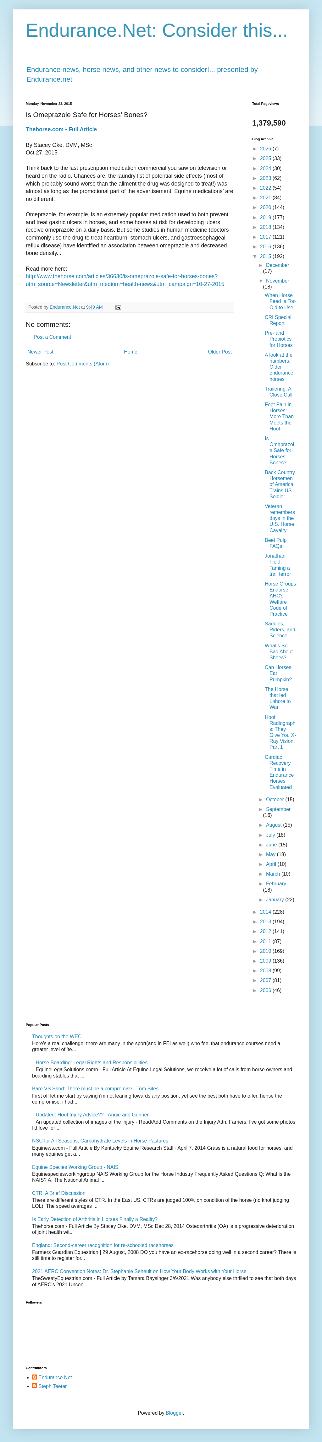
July (271, 835)
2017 (266, 237)
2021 (266, 197)
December (277, 265)
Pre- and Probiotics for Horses (279, 339)
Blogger (174, 1413)
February (276, 883)
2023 (266, 178)
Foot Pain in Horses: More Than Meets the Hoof (279, 416)
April (271, 864)
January (275, 899)
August (274, 825)
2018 (266, 227)
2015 (266, 256)
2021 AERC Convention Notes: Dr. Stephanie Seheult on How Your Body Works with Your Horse (139, 1271)
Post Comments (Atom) (83, 363)
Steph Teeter (52, 1386)
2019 (266, 217)
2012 (266, 931)
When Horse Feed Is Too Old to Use (280, 301)
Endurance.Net (55, 1377)
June (272, 844)
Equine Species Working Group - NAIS (75, 1167)
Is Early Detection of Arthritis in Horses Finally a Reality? (95, 1219)
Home (130, 351)
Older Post (220, 351)
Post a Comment (52, 337)
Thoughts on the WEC (56, 1036)
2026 (266, 148)
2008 (266, 970)
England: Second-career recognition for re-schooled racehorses (103, 1245)
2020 (266, 207)
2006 (266, 990)
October (275, 799)
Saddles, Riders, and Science (280, 629)
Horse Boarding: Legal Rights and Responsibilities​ (91, 1062)
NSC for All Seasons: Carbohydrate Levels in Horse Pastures (100, 1140)
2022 (266, 188)
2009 (266, 961)
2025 (266, 158)
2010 (266, 951)
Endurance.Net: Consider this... (157, 30)
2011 (266, 941)
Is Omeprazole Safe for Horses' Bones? (279, 450)
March (273, 874)
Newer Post (40, 351)
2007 (266, 980)
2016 (266, 246)
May (271, 854)
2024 (266, 168)
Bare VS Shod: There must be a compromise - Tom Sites (95, 1088)
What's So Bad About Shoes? (279, 651)
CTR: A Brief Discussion (59, 1193)
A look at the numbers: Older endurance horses (279, 367)
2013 (266, 921)
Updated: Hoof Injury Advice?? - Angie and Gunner (92, 1114)
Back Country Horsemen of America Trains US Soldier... (280, 484)
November (277, 281)
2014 (266, 912)
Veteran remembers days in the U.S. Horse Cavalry (280, 518)
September (278, 809)
